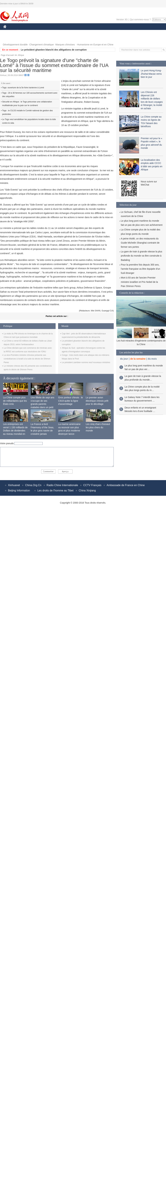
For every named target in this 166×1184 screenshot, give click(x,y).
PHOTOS (10, 38)
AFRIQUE (52, 31)
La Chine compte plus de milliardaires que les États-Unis (15, 400)
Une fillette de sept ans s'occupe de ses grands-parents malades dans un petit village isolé (42, 404)
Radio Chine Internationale (62, 485)
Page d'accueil (7, 55)
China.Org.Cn (33, 485)
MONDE (38, 31)
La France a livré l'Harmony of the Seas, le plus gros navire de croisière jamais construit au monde (42, 430)
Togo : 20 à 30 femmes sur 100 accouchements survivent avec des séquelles (29, 95)
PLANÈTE (118, 31)
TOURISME (145, 31)
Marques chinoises (65, 44)
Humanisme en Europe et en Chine (95, 44)
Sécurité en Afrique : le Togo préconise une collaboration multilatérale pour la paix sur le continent (27, 104)
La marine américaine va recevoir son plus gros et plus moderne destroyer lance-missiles (69, 430)
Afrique (21, 55)
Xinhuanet (14, 485)
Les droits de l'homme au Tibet (55, 490)
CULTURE (82, 31)
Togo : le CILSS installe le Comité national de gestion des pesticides (27, 112)
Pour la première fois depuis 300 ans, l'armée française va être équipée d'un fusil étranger (140, 268)
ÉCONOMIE (23, 31)
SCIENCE (67, 31)
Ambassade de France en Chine (126, 485)
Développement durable (15, 44)
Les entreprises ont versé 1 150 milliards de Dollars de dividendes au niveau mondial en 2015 (15, 430)
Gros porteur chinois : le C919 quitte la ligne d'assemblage (70, 400)
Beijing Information (19, 490)
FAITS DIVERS (100, 31)
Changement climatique (41, 44)
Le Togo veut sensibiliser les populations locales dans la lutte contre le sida (29, 121)
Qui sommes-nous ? (140, 19)
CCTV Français (92, 485)
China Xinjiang (87, 490)
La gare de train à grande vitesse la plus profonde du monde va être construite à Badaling (141, 255)
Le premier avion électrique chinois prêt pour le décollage (97, 400)
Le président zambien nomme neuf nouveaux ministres (86, 362)
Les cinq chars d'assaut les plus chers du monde (98, 427)
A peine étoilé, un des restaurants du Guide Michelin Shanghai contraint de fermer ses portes (140, 242)
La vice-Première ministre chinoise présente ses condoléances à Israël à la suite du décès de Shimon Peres (27, 358)
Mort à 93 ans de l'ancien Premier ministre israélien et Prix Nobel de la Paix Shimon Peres (139, 281)
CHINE (9, 31)
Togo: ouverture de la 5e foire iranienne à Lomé (23, 87)
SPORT (131, 31)
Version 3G (122, 19)
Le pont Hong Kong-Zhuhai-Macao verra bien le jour (151, 73)
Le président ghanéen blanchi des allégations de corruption (54, 49)
